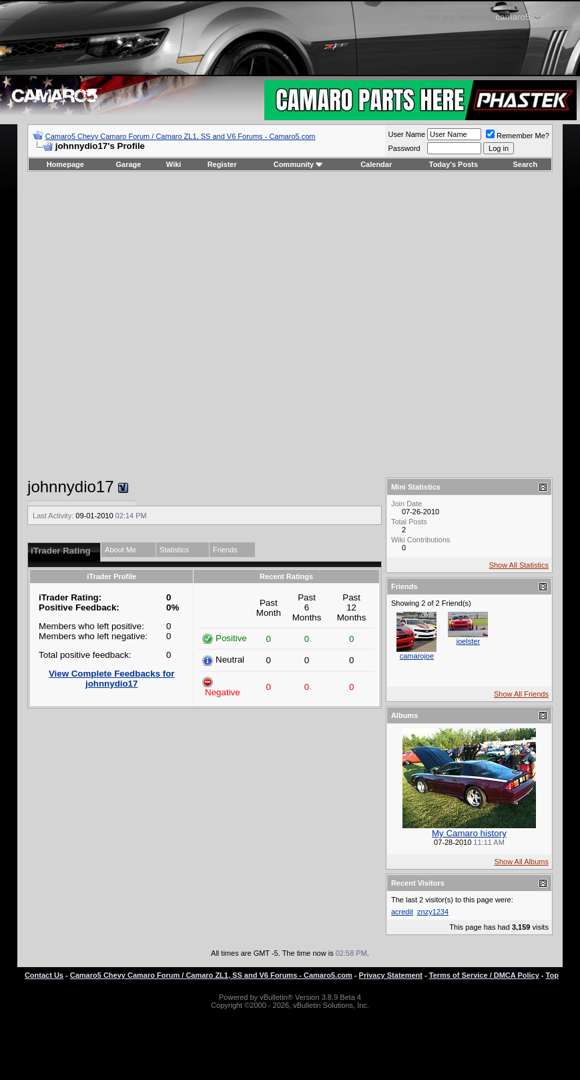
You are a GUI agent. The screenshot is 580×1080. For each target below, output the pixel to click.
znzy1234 (433, 912)
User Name (406, 134)
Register (222, 164)
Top (552, 975)
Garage (128, 164)
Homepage (65, 164)
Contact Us (44, 975)
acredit (402, 912)
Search (525, 164)
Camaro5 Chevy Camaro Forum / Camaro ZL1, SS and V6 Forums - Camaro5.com (180, 136)
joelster (468, 641)
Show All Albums (522, 862)
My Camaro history (469, 833)
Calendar (376, 164)
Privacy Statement (390, 975)
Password (404, 148)
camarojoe (417, 656)
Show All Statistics (519, 565)
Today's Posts (453, 164)
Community (299, 164)
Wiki (174, 164)
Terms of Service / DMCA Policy (484, 975)
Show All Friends (521, 694)
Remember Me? (517, 136)
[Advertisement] (281, 325)
